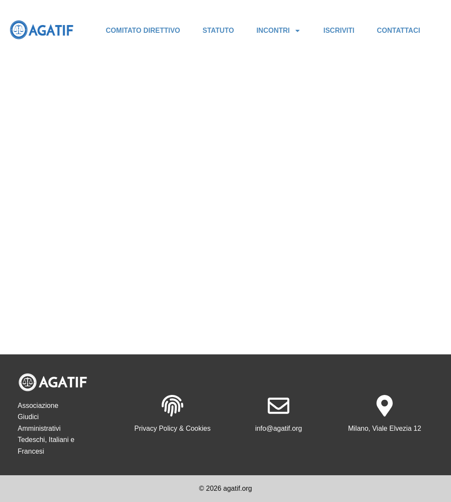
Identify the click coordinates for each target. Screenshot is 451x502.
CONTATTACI (398, 30)
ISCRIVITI (338, 30)
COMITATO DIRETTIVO (143, 30)
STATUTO (218, 30)
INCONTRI (279, 30)
